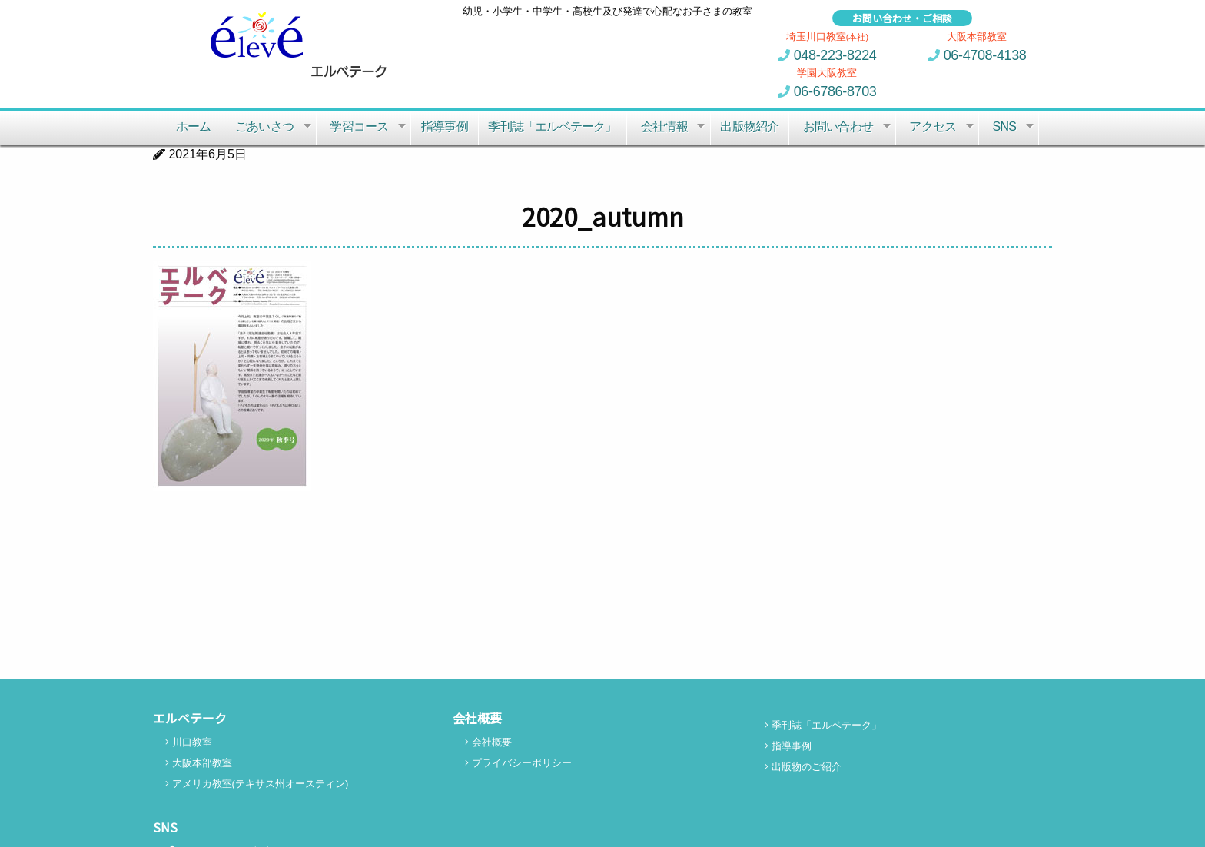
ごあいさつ (274, 127)
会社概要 (488, 742)
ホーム (193, 126)
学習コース (369, 127)
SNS (1015, 127)
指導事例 (444, 126)
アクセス (943, 127)
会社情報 (675, 127)
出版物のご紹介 (803, 766)
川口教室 (188, 742)
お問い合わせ (848, 127)
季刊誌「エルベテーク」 (552, 126)
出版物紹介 (749, 126)
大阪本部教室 (198, 763)
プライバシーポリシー (518, 763)
